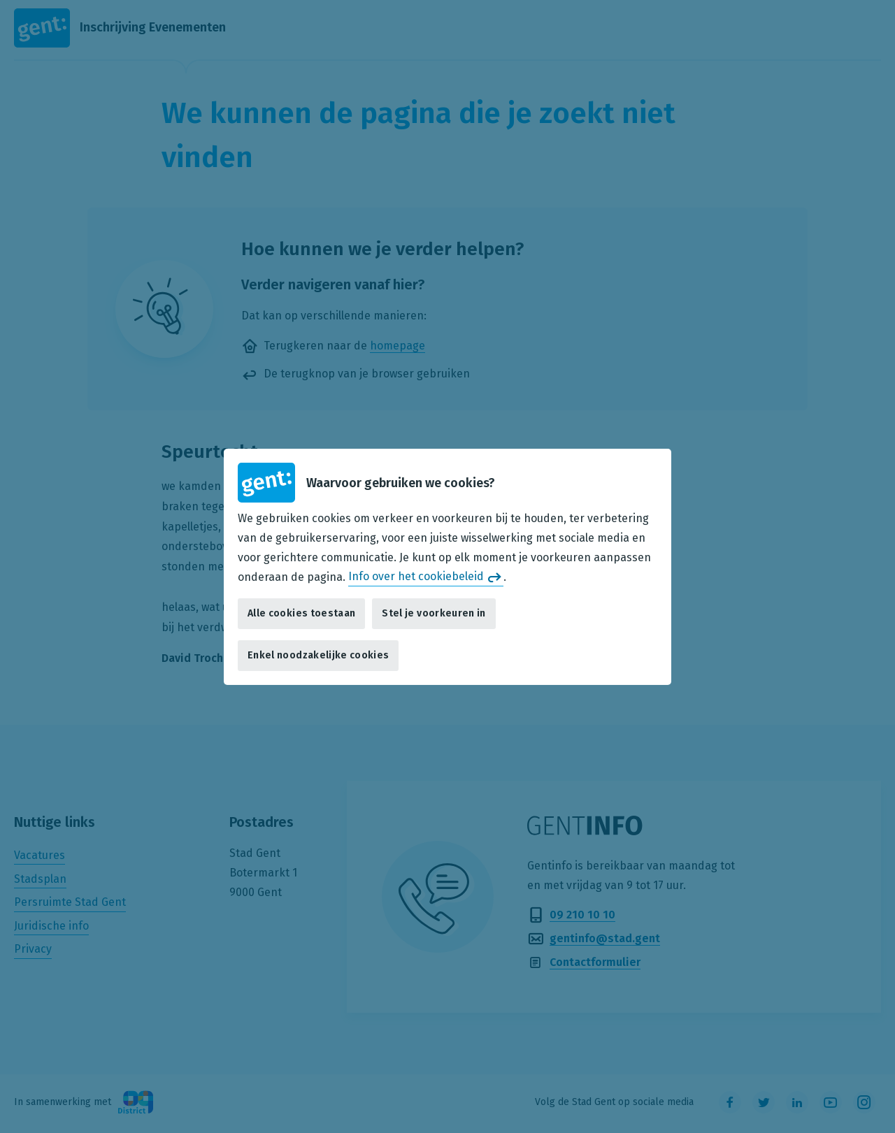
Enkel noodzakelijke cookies (318, 655)
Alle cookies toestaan (301, 613)
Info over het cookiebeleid (416, 576)
